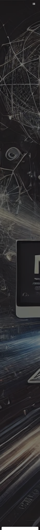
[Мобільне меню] (34, 4)
